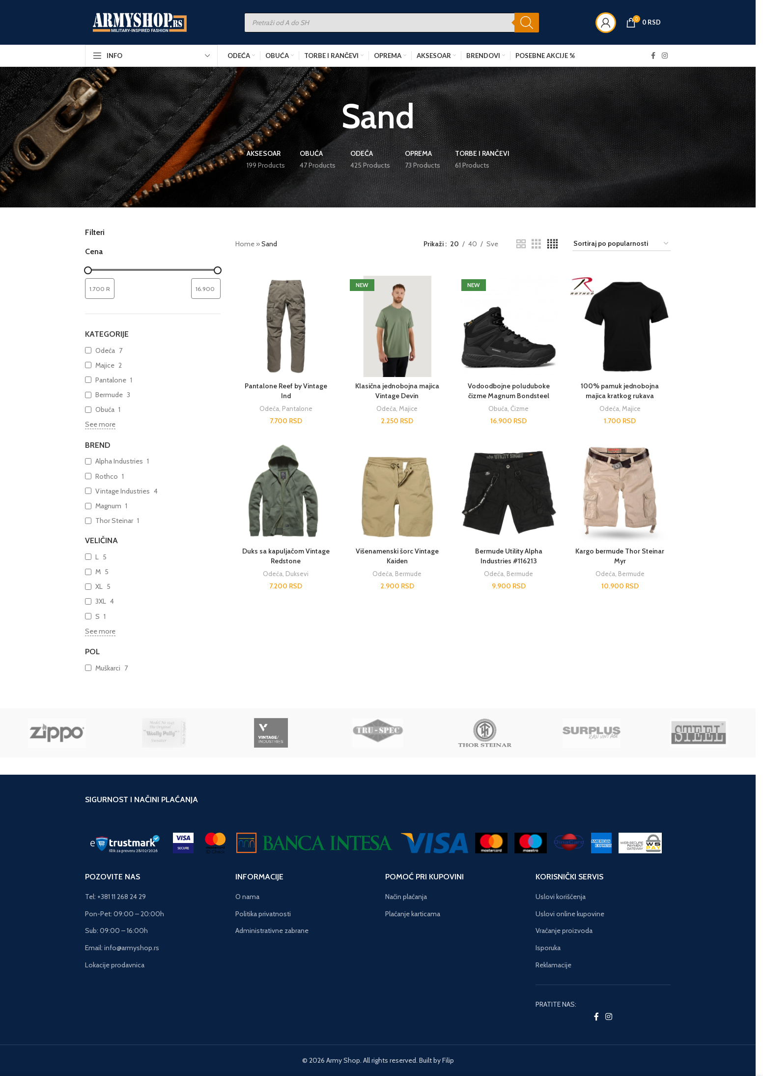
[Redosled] (621, 244)
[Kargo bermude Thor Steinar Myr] (620, 491)
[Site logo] (140, 21)
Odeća (105, 350)
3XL (100, 601)
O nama (247, 896)
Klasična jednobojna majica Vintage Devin (397, 390)
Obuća (104, 409)
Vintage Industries (122, 491)
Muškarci (107, 668)
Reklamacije (553, 964)
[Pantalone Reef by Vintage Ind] (286, 327)
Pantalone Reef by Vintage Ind (286, 390)
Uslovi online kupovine (570, 913)
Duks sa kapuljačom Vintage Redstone (286, 556)
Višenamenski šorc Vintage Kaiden (397, 556)
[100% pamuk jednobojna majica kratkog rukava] (620, 327)
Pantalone (110, 380)
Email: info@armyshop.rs (122, 947)
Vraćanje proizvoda (564, 930)
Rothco (106, 476)
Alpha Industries (119, 461)
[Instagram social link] (665, 55)
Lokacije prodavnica (114, 964)
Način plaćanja (406, 896)
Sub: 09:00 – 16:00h (116, 930)
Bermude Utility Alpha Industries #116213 (508, 556)
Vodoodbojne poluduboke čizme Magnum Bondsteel (509, 390)
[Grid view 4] (552, 244)
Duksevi (297, 574)
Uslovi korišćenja (561, 896)
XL (99, 586)
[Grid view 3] (536, 244)
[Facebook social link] (653, 55)
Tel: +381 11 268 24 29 (115, 896)
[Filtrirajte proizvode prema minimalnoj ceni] (99, 288)
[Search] (526, 22)
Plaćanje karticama (412, 913)
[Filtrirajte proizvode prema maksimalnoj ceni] (206, 288)
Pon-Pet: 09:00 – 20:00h (124, 913)
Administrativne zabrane (272, 930)
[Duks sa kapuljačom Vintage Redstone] (286, 491)
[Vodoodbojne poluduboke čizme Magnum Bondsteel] (509, 327)
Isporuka (548, 947)
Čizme (519, 408)
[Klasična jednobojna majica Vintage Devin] (397, 327)
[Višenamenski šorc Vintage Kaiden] (397, 491)
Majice (104, 365)
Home (244, 243)
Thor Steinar (114, 520)
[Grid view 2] (521, 244)
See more (100, 424)
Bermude (109, 394)
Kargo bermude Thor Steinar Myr (619, 556)
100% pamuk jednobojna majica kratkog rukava (620, 390)
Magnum (108, 505)
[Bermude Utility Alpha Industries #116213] (509, 491)
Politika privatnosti (263, 913)
